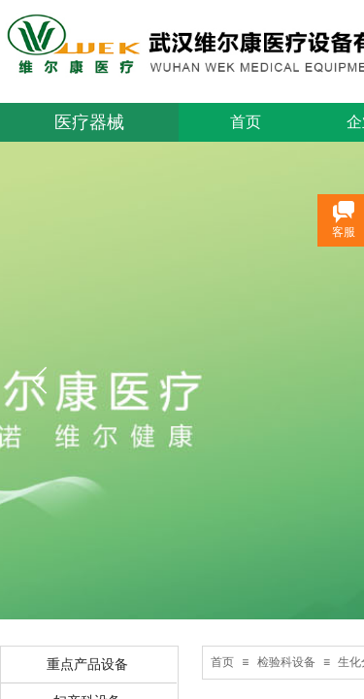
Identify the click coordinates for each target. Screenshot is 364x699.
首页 (245, 122)
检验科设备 (286, 662)
